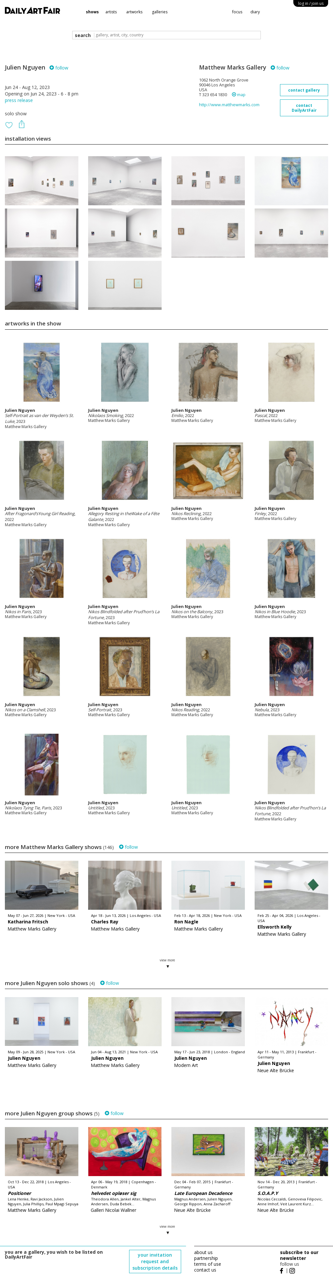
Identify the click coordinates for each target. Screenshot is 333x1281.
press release (19, 100)
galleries (159, 12)
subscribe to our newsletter (299, 1255)
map (239, 94)
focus (237, 12)
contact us (205, 1270)
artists (111, 12)
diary (255, 12)
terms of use (207, 1264)
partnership (206, 1258)
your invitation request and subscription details (155, 1261)
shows (92, 12)
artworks (134, 12)
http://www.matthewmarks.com (229, 105)
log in (311, 3)
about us (203, 1252)
